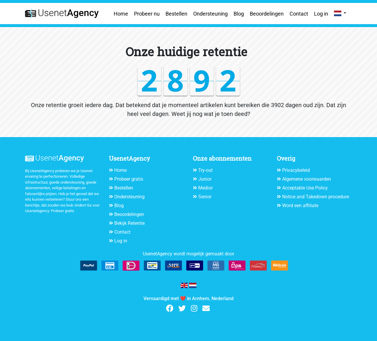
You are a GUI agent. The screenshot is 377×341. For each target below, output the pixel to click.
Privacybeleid (296, 170)
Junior (204, 179)
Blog (239, 14)
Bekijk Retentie (129, 223)
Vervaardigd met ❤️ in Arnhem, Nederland (188, 298)
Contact (299, 14)
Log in (321, 14)
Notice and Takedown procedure (315, 196)
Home (121, 14)
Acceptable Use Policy (305, 188)
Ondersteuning (210, 14)
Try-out (205, 170)
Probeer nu (147, 14)
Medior (205, 188)
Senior (204, 196)
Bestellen (176, 14)
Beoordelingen (267, 14)
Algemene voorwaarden (306, 179)
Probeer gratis (62, 211)
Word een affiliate (300, 205)
